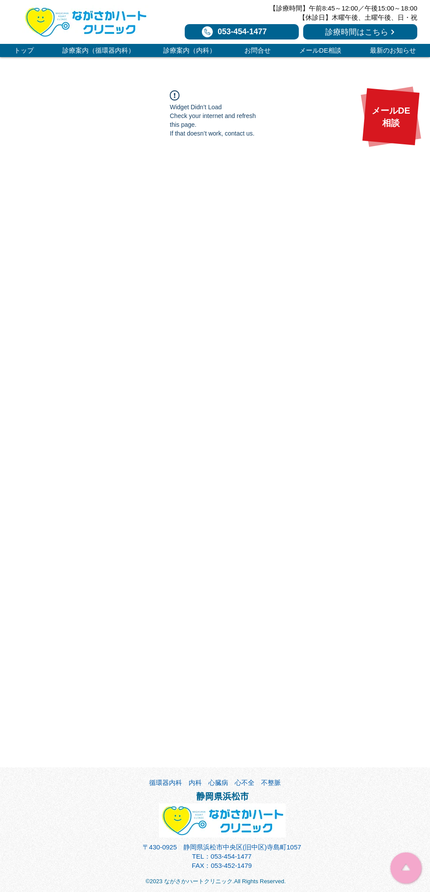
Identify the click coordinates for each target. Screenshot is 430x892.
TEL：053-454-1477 (222, 856)
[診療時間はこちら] (360, 31)
